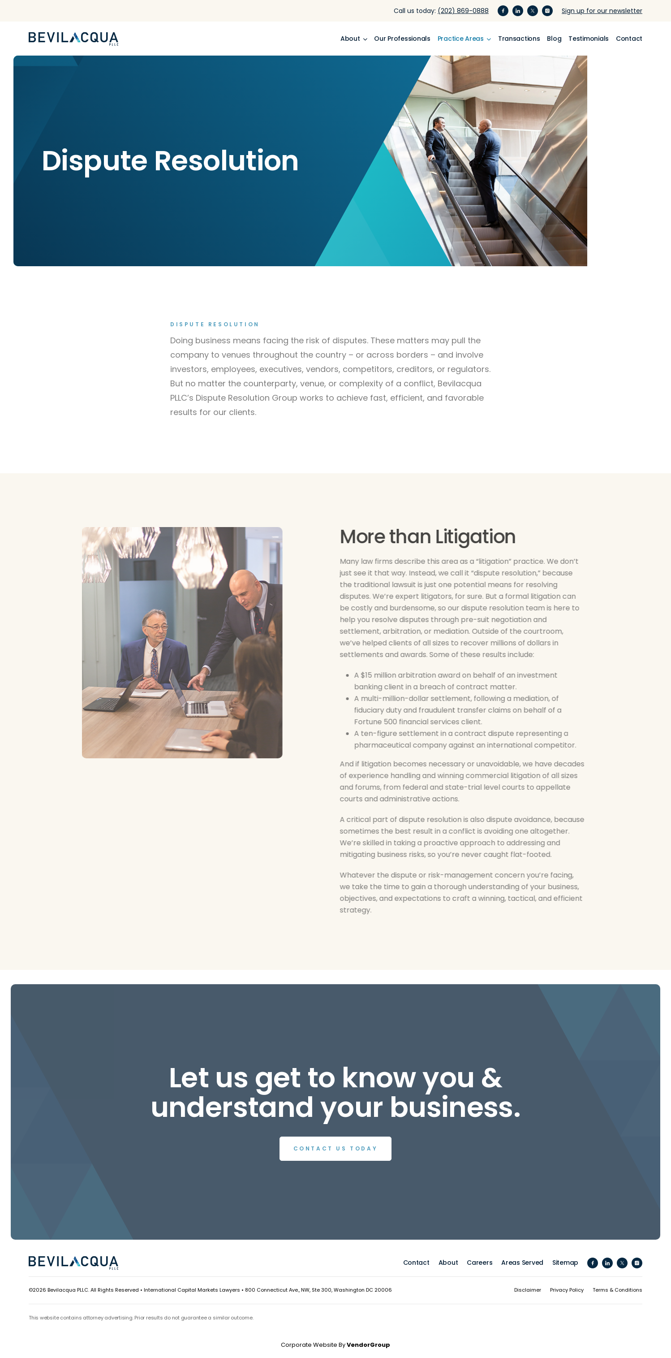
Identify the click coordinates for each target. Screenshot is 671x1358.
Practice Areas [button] (462, 38)
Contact (629, 38)
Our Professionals (402, 38)
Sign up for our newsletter (602, 10)
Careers (479, 1262)
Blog (554, 38)
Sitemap (565, 1262)
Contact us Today (335, 1148)
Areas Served (522, 1262)
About (448, 1262)
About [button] (350, 38)
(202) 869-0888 (463, 10)
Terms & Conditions (617, 1289)
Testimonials (588, 38)
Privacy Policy (567, 1289)
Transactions (519, 38)
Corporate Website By (335, 1345)
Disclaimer (527, 1289)
